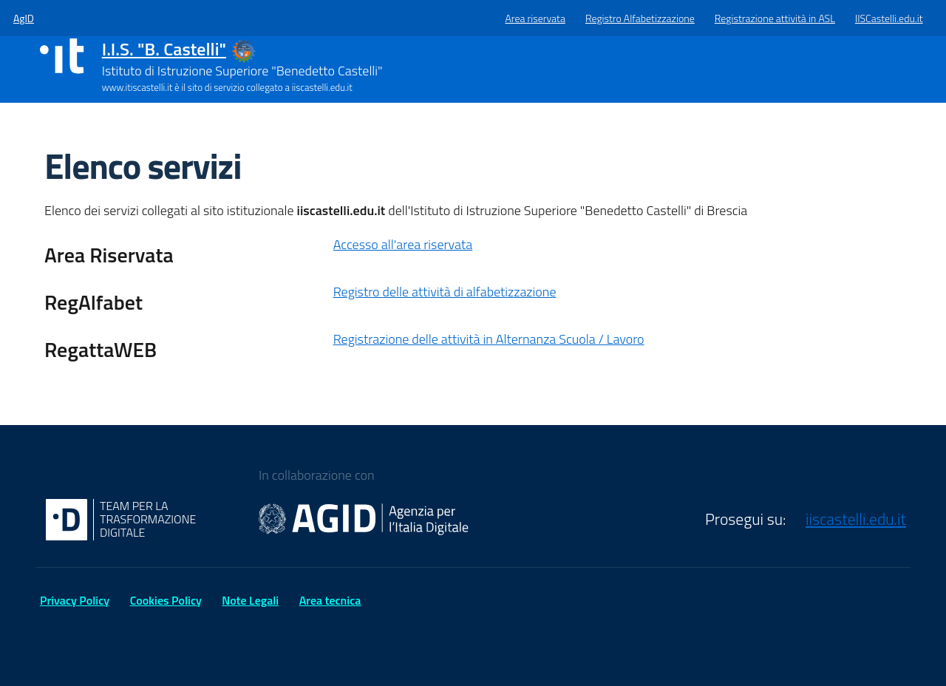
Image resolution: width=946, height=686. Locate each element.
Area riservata (535, 18)
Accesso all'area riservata (403, 244)
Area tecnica (330, 600)
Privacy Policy (74, 600)
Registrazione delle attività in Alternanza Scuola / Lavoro (488, 339)
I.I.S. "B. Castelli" (164, 48)
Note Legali (250, 600)
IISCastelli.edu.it (889, 18)
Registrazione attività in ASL (775, 18)
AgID (23, 18)
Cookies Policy (166, 600)
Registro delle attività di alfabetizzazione (445, 292)
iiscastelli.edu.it (856, 519)
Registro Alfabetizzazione (640, 18)
